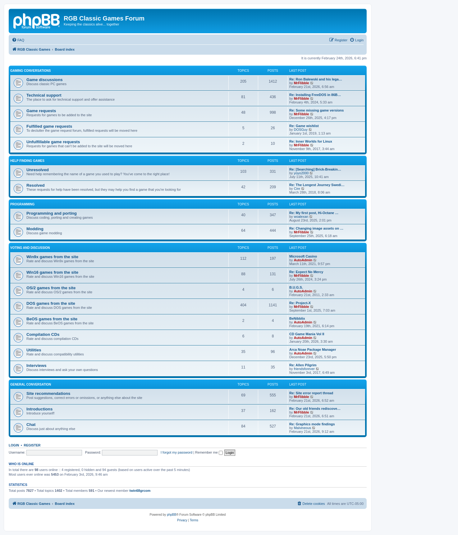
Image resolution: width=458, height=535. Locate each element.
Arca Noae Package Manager (312, 349)
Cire (297, 188)
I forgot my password (176, 452)
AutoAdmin (303, 260)
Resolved (35, 185)
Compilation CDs (42, 334)
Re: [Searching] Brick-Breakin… (315, 169)
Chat (30, 424)
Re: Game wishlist (304, 126)
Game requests (41, 110)
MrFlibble (301, 83)
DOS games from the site (50, 303)
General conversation (30, 384)
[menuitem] (18, 40)
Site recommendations (48, 393)
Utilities (33, 350)
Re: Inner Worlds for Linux (310, 141)
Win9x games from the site (52, 256)
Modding (35, 228)
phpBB (171, 514)
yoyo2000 (301, 173)
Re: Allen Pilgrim (303, 365)
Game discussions (44, 79)
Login (14, 445)
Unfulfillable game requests (53, 141)
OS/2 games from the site (51, 288)
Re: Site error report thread (311, 393)
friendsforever (304, 369)
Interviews (36, 365)
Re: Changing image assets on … (316, 228)
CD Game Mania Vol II (306, 334)
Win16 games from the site (52, 272)
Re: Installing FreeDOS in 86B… (315, 95)
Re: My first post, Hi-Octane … (313, 213)
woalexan (301, 216)
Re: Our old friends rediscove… (315, 408)
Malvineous (302, 428)
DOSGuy (301, 129)
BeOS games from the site (51, 319)
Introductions (39, 409)
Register (32, 445)
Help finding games (27, 160)
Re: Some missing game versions (316, 110)
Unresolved (37, 169)
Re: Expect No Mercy (306, 272)
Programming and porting (51, 213)
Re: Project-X (300, 303)
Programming (22, 204)
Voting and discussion (30, 247)
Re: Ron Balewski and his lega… (315, 79)
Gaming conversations (30, 70)
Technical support (44, 95)
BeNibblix (297, 318)
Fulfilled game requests (49, 126)
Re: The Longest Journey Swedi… (317, 185)
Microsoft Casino (303, 256)
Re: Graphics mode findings (312, 424)
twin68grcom (139, 490)
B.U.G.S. (296, 287)
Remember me (209, 452)
